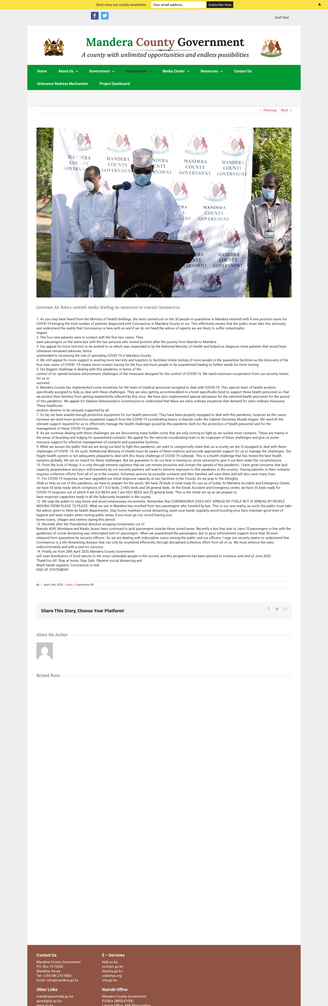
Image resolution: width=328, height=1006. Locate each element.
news (69, 584)
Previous (270, 110)
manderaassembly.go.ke (54, 996)
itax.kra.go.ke (112, 971)
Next (284, 110)
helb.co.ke (110, 962)
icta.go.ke (109, 980)
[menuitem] (282, 17)
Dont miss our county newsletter (121, 5)
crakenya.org (112, 976)
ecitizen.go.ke (112, 967)
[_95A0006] (164, 213)
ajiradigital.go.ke (49, 1001)
